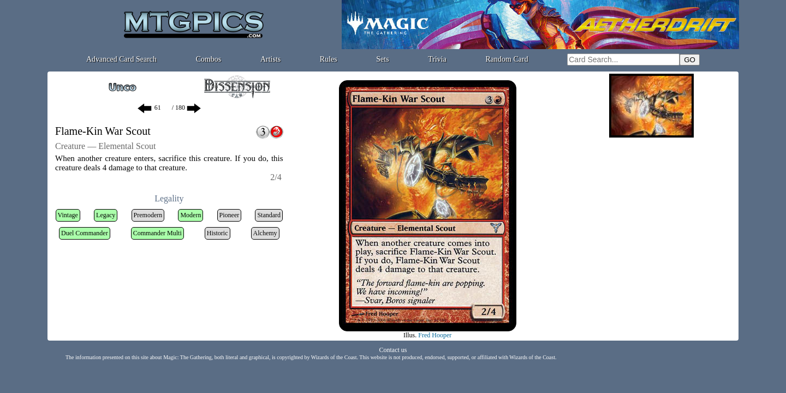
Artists (270, 59)
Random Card (507, 59)
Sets (382, 59)
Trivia (437, 59)
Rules (328, 59)
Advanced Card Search (121, 59)
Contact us (393, 350)
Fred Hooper (434, 335)
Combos (209, 59)
